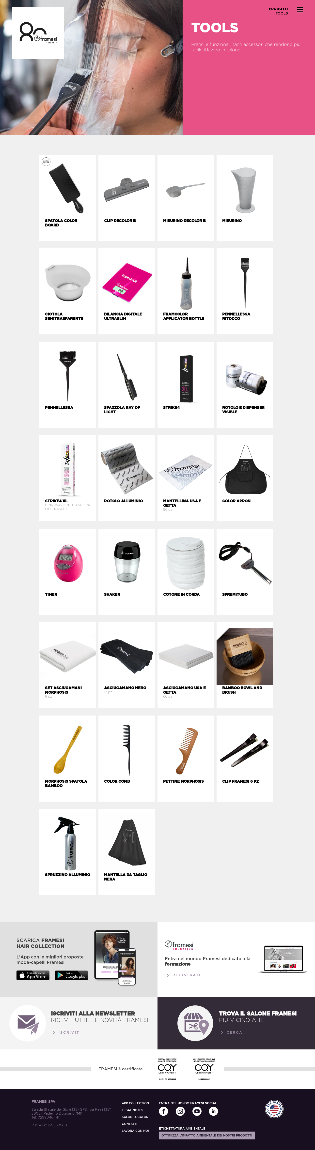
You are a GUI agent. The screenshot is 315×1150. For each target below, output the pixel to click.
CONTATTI (129, 1123)
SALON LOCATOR (135, 1117)
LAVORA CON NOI (135, 1130)
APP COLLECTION (135, 1103)
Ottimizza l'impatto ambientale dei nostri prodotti (206, 1135)
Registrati (183, 975)
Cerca (231, 1033)
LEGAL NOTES (132, 1110)
